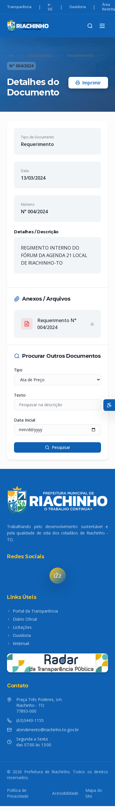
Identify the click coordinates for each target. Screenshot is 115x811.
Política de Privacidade (18, 793)
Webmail (18, 643)
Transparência (19, 7)
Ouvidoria (77, 7)
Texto (20, 395)
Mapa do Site (93, 793)
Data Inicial (24, 420)
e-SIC (50, 7)
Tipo (18, 370)
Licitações (19, 627)
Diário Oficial (22, 619)
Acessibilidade (65, 793)
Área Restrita (108, 7)
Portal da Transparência (32, 611)
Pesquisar (57, 447)
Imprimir (88, 83)
